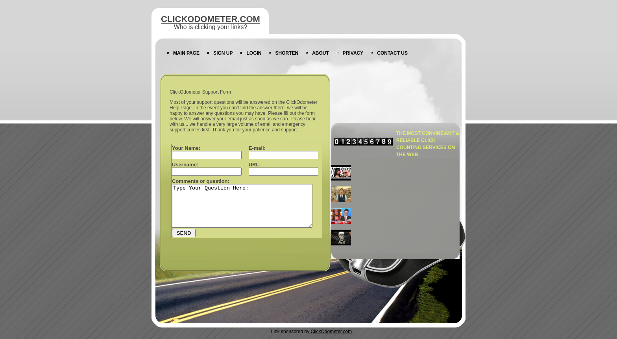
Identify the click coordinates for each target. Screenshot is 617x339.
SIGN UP (223, 53)
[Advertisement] (410, 207)
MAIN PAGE (186, 53)
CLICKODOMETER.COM (210, 19)
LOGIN (253, 53)
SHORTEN (286, 53)
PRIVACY (353, 53)
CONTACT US (392, 53)
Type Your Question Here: (250, 210)
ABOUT (320, 53)
